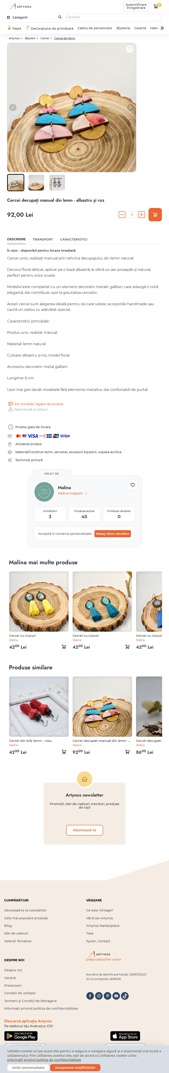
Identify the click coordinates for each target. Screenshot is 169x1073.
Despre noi (13, 970)
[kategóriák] (17, 17)
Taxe (90, 934)
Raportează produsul (27, 409)
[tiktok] (125, 996)
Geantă (140, 28)
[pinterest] (107, 996)
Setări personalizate (28, 1068)
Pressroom (13, 986)
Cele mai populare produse (26, 918)
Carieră (10, 978)
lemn (49, 452)
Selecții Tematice (18, 941)
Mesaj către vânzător (113, 534)
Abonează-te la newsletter (25, 911)
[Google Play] (21, 1036)
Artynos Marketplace (103, 926)
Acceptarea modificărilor (75, 1068)
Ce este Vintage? (99, 911)
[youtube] (116, 996)
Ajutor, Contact (98, 941)
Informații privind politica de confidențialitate (41, 1009)
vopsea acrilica (109, 452)
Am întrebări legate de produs (35, 404)
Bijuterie (123, 28)
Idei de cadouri (16, 934)
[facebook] (90, 996)
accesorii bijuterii (82, 452)
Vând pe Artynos (99, 918)
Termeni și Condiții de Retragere (30, 1001)
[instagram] (99, 996)
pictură (37, 460)
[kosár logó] (156, 6)
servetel (61, 452)
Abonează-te (84, 830)
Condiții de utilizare (20, 993)
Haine (155, 28)
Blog (8, 926)
